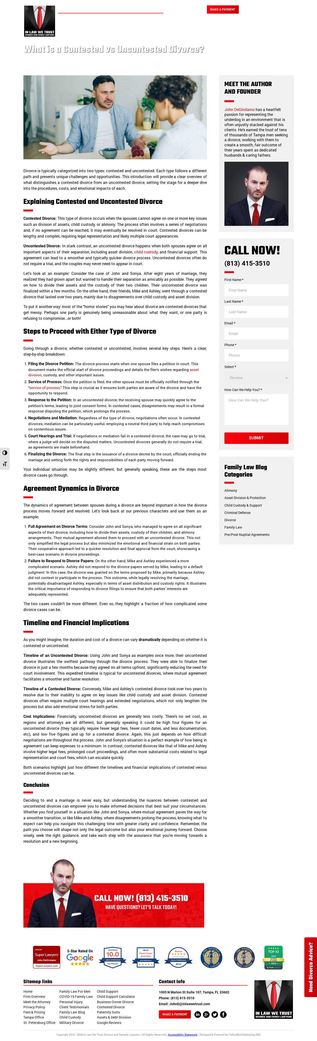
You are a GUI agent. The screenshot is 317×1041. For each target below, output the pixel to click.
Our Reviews (211, 27)
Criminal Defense (237, 512)
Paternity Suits (108, 1012)
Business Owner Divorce (115, 1002)
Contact (286, 27)
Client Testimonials (74, 1007)
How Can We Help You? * (243, 389)
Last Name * (233, 301)
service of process (44, 387)
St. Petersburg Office (39, 1022)
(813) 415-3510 (268, 10)
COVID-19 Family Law (76, 996)
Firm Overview (34, 996)
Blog (267, 27)
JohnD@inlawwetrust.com (189, 1004)
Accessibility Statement (182, 1034)
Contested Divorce (111, 1007)
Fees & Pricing (34, 1012)
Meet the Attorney (36, 1002)
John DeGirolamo (239, 109)
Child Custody (70, 1017)
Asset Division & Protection (245, 497)
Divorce (230, 520)
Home (84, 27)
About (103, 27)
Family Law (233, 527)
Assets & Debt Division (114, 1017)
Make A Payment (222, 9)
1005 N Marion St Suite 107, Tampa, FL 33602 (194, 992)
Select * (230, 367)
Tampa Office (33, 1017)
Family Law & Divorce (136, 27)
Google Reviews (109, 1022)
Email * (229, 323)
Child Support (107, 991)
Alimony (230, 490)
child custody (146, 251)
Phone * (230, 345)
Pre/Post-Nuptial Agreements (246, 534)
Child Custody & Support (243, 505)
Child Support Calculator (116, 996)
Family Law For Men (74, 991)
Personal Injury (177, 27)
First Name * (233, 279)
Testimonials (243, 27)
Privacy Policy (34, 1007)
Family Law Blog (72, 1012)
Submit (256, 438)
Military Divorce (71, 1022)
